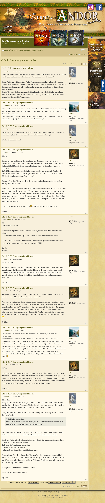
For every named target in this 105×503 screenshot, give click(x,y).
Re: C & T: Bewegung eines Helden (18, 102)
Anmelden (83, 54)
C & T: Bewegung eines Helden (19, 60)
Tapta (7, 71)
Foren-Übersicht (11, 50)
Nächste (83, 482)
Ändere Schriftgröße (84, 50)
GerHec (8, 219)
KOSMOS (47, 492)
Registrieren (74, 54)
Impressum (62, 492)
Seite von (75, 64)
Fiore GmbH (54, 492)
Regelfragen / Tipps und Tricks (31, 50)
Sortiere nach (50, 482)
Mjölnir (8, 105)
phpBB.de (60, 497)
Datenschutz (69, 492)
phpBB (46, 495)
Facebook (40, 492)
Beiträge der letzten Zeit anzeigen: (23, 482)
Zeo (7, 152)
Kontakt (34, 492)
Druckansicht (82, 50)
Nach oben (85, 99)
